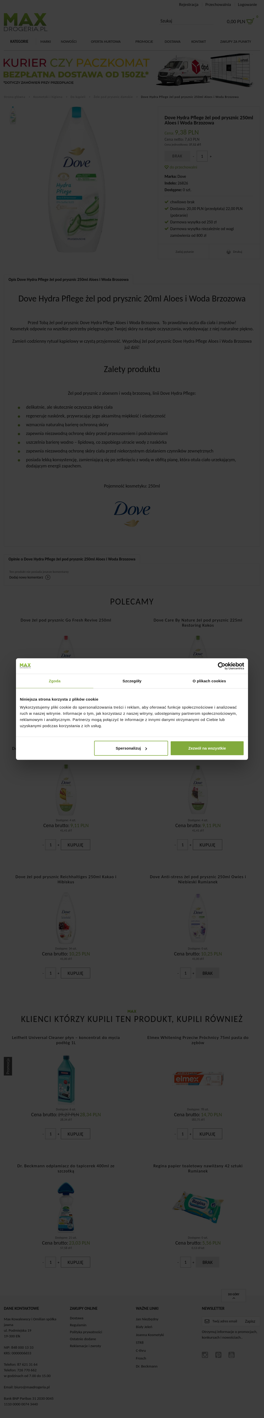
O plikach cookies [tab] (209, 680)
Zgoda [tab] (55, 680)
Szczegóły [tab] (131, 680)
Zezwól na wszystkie (207, 748)
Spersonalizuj (131, 748)
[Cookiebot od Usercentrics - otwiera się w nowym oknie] (221, 666)
